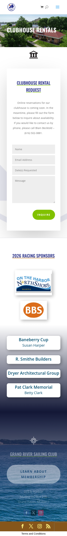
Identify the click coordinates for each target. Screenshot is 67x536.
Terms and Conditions (33, 533)
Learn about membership (33, 481)
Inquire (43, 214)
